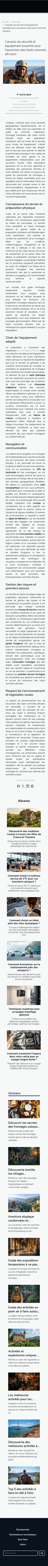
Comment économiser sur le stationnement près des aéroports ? (24, 967)
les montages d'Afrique (28, 350)
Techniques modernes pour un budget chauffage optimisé (24, 1012)
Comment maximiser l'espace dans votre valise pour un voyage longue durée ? (24, 1056)
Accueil (5, 22)
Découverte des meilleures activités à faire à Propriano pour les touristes (23, 1448)
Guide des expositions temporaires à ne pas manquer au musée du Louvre (23, 1266)
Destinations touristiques (22, 1534)
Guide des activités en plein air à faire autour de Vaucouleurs (23, 1311)
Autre (23, 1544)
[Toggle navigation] (5, 6)
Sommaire (25, 94)
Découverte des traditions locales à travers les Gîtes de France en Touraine (24, 834)
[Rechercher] (20, 1553)
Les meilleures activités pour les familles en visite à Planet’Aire (21, 1401)
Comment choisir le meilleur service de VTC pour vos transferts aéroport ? (24, 878)
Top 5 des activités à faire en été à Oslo (22, 1491)
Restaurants (22, 1529)
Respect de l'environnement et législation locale (24, 113)
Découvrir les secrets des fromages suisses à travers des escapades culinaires (24, 1128)
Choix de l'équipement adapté (24, 104)
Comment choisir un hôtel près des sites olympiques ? (24, 922)
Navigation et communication (24, 107)
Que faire (16, 22)
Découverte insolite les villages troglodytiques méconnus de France (22, 1175)
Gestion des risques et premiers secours (24, 110)
